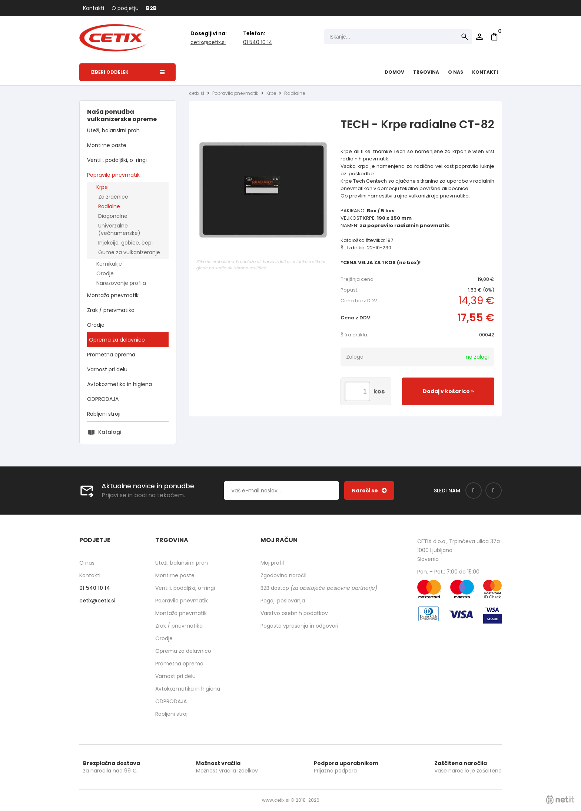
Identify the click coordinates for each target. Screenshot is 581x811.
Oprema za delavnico (117, 339)
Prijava (479, 36)
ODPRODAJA (103, 399)
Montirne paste (106, 145)
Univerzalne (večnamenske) (119, 229)
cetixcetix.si (208, 42)
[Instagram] (493, 490)
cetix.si (196, 93)
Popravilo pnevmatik (113, 175)
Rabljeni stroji (103, 414)
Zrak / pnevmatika (111, 310)
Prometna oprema (111, 354)
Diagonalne (112, 216)
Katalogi (109, 432)
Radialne (109, 206)
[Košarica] (494, 36)
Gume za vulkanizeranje (129, 252)
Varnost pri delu (107, 369)
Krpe (102, 187)
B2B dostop (318, 588)
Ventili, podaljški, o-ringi (117, 160)
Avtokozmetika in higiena (119, 384)
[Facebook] (473, 490)
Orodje (105, 273)
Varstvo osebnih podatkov (294, 613)
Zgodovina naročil (283, 575)
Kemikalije (109, 263)
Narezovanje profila (121, 283)
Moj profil (272, 562)
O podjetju (125, 8)
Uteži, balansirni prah (113, 130)
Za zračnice (113, 196)
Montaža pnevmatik (113, 295)
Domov (394, 72)
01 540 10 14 (257, 42)
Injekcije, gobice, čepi (125, 242)
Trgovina (426, 72)
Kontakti (93, 8)
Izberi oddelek (127, 72)
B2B (151, 8)
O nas (455, 72)
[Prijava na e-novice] (369, 490)
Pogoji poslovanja (282, 600)
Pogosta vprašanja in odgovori (299, 625)
